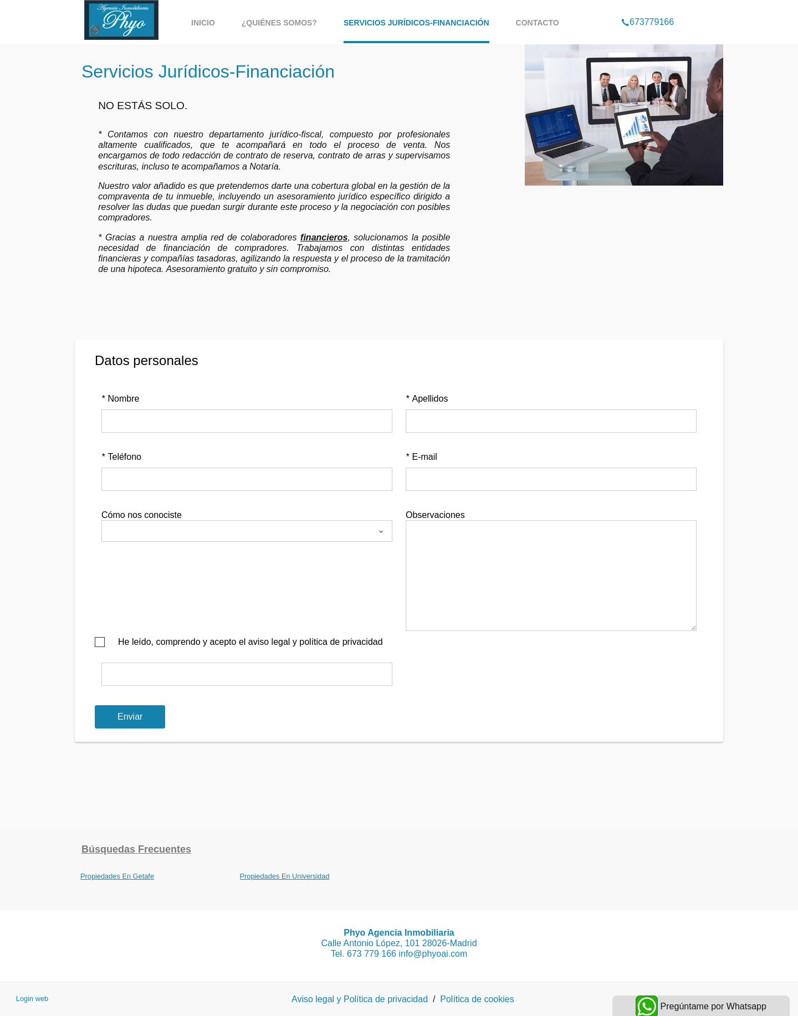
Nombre (120, 398)
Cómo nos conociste (141, 515)
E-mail (421, 456)
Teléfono (121, 456)
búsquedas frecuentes (136, 849)
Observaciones (435, 515)
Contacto (537, 22)
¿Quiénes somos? (279, 22)
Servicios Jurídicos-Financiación (416, 22)
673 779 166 (372, 953)
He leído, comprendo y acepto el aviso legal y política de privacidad (250, 641)
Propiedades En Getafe (117, 876)
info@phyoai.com (432, 953)
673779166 (647, 8)
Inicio (203, 22)
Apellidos (427, 398)
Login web (32, 998)
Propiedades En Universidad (285, 876)
